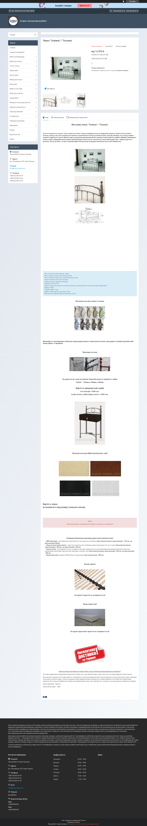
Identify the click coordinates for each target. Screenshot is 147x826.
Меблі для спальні (16, 61)
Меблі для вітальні (16, 79)
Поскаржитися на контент (74, 824)
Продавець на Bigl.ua (73, 822)
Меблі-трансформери (17, 57)
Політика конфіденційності (91, 824)
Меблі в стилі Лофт (16, 89)
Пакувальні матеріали (17, 121)
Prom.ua (83, 820)
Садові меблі (14, 98)
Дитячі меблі (14, 75)
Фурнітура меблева (16, 111)
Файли (12, 139)
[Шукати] (35, 34)
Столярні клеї (14, 116)
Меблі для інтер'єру (16, 93)
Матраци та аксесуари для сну (20, 102)
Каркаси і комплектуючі (18, 107)
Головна (12, 47)
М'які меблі (13, 84)
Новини (12, 130)
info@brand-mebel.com (17, 168)
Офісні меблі (14, 70)
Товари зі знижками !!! (17, 52)
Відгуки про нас (15, 134)
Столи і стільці (14, 66)
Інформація (13, 125)
